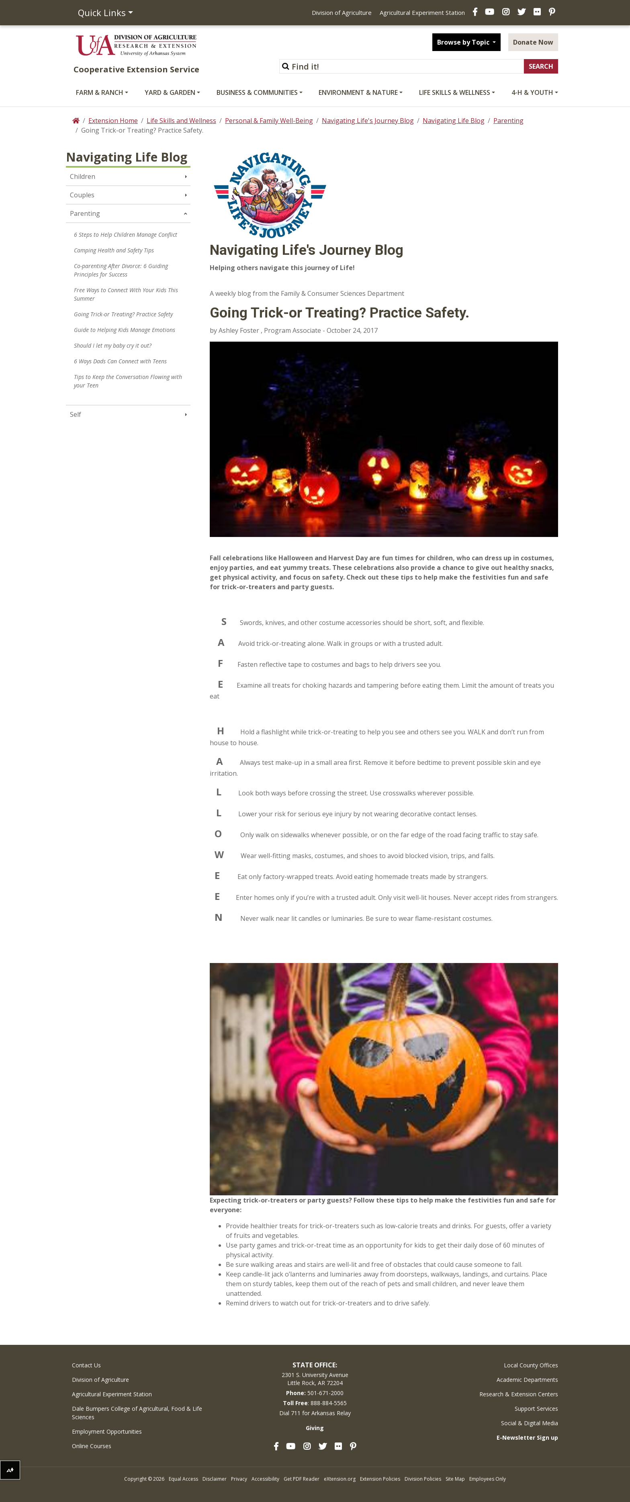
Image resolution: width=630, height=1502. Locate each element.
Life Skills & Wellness (454, 92)
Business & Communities (257, 92)
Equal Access (183, 1478)
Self (75, 414)
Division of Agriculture (342, 12)
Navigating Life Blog (454, 120)
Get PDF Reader (301, 1478)
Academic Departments (527, 1379)
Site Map (455, 1478)
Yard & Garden (170, 92)
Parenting (508, 120)
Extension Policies (380, 1478)
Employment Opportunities (107, 1431)
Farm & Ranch (99, 92)
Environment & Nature (358, 92)
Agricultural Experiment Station (422, 12)
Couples (82, 195)
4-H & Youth (532, 92)
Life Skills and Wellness (181, 120)
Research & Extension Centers (518, 1394)
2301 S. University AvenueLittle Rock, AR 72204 (315, 1379)
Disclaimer (214, 1478)
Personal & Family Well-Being (269, 120)
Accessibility (265, 1478)
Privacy (239, 1478)
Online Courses (91, 1446)
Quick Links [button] (102, 12)
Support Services (536, 1408)
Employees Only (487, 1478)
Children (82, 176)
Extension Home (113, 120)
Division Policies (423, 1478)
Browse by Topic (464, 42)
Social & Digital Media (529, 1423)
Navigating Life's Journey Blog (368, 120)
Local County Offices (531, 1365)
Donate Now (533, 42)
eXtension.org (340, 1478)
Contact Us (86, 1365)
